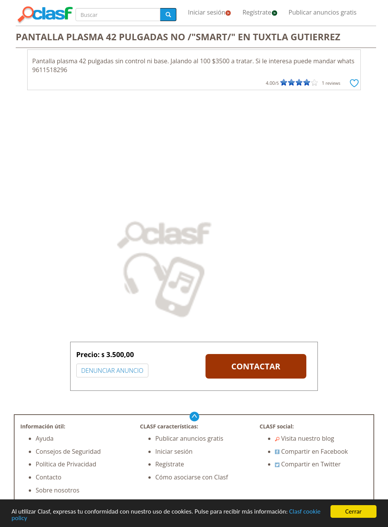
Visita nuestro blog (304, 438)
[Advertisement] (194, 151)
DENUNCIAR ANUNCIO (112, 370)
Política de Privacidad (66, 464)
